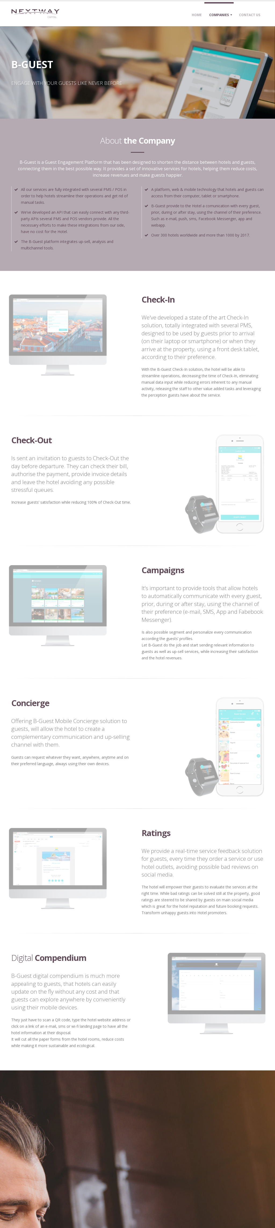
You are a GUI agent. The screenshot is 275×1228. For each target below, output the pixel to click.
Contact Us (249, 15)
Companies (219, 15)
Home (197, 15)
